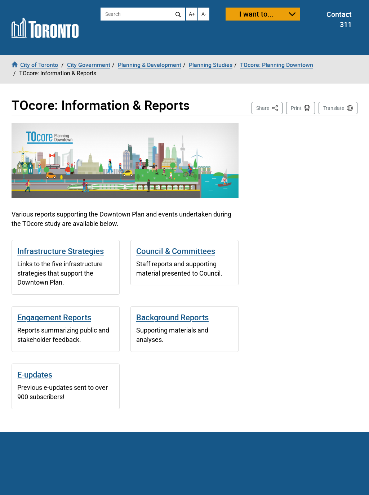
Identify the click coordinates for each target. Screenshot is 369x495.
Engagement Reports (54, 317)
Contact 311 (339, 19)
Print (296, 108)
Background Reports (172, 317)
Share (269, 107)
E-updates (34, 374)
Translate (333, 108)
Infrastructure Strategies (60, 251)
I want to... (256, 14)
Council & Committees (175, 251)
